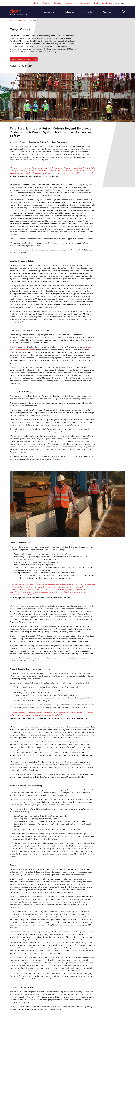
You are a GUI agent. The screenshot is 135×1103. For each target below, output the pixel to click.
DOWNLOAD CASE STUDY (21, 59)
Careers (57, 3)
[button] (49, 12)
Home (12, 20)
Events (46, 3)
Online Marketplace (103, 3)
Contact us (84, 3)
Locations (70, 3)
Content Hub (22, 20)
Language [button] (119, 3)
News (35, 3)
